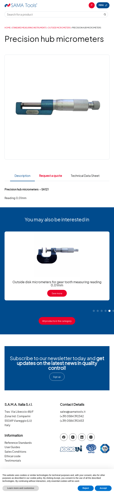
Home (8, 27)
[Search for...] (53, 14)
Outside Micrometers (59, 27)
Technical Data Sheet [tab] (85, 175)
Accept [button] (103, 488)
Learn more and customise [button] (20, 488)
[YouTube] (73, 437)
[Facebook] (64, 437)
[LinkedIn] (82, 437)
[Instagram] (91, 437)
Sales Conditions (15, 451)
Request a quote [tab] (50, 175)
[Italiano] (92, 5)
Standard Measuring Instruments (29, 27)
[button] (94, 311)
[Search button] (105, 14)
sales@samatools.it (73, 411)
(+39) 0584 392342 (72, 416)
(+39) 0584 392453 (72, 420)
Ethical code (13, 456)
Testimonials (13, 460)
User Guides (12, 447)
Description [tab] (22, 175)
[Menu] (102, 5)
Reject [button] (85, 488)
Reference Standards (18, 442)
